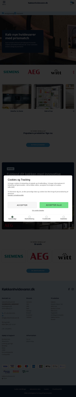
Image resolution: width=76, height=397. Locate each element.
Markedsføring (29, 219)
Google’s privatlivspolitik (16, 195)
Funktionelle (47, 219)
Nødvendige (12, 219)
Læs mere (11, 187)
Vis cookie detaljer (38, 210)
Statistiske (63, 219)
